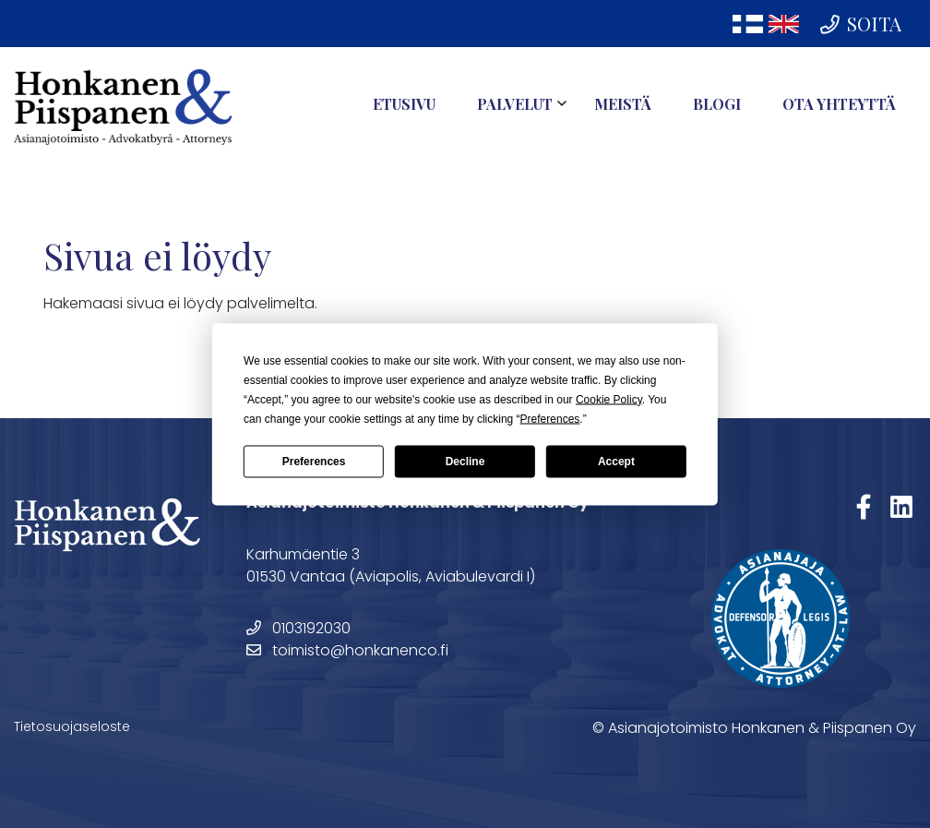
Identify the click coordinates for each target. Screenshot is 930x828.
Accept (616, 461)
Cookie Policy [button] (609, 398)
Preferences (314, 461)
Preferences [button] (550, 418)
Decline (465, 461)
